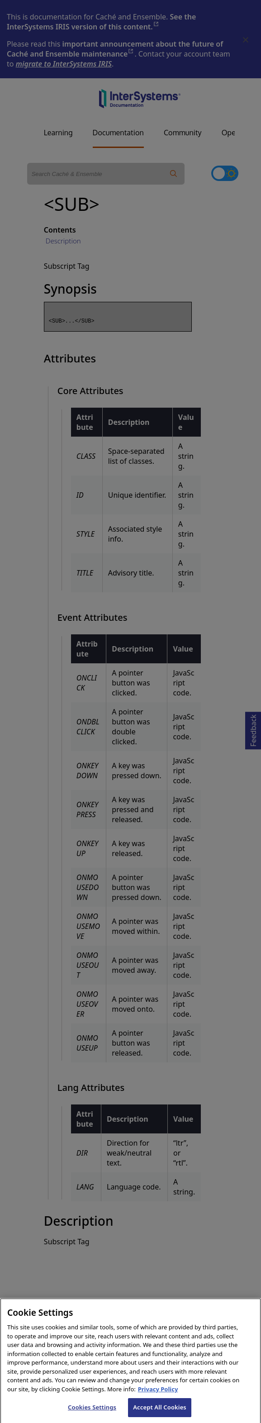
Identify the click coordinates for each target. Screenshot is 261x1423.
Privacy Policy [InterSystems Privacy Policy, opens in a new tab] (158, 1398)
